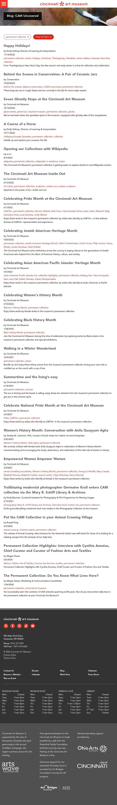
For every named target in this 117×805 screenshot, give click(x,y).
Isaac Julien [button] (88, 211)
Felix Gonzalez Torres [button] (72, 211)
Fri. (3, 707)
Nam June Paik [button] (11, 279)
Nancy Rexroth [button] (76, 475)
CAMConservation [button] (52, 87)
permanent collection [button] (14, 58)
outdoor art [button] (51, 186)
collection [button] (8, 62)
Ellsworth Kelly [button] (102, 211)
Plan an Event (10, 678)
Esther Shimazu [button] (26, 279)
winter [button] (28, 58)
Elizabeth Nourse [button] (12, 475)
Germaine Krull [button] (11, 215)
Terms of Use (10, 658)
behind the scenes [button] (12, 87)
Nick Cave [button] (56, 211)
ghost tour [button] (22, 112)
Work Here (65, 675)
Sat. (4, 710)
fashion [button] (7, 563)
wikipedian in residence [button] (46, 161)
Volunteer (92, 671)
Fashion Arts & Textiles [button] (22, 563)
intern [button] (62, 161)
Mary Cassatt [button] (103, 471)
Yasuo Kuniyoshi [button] (100, 276)
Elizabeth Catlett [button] (29, 475)
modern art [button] (73, 505)
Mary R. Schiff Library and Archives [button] (34, 505)
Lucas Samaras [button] (26, 215)
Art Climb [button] (8, 186)
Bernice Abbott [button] (42, 211)
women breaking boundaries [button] (17, 471)
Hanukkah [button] (70, 58)
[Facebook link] (12, 626)
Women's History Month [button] (15, 308)
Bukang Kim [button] (86, 276)
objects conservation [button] (33, 87)
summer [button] (29, 390)
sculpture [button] (40, 186)
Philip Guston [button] (99, 243)
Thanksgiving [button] (58, 58)
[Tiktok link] (26, 626)
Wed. (4, 701)
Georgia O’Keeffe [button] (87, 471)
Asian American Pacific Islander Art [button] (20, 276)
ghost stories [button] (10, 112)
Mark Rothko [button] (34, 247)
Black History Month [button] (13, 333)
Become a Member (12, 675)
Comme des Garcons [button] (44, 563)
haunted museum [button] (36, 112)
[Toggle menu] (4, 4)
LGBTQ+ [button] (8, 211)
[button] (17, 36)
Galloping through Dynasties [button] (17, 137)
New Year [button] (105, 58)
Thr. (4, 704)
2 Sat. (90, 710)
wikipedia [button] (8, 161)
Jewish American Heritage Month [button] (41, 243)
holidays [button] (36, 58)
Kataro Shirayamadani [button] (45, 279)
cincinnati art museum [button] (35, 588)
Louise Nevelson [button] (19, 247)
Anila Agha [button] (33, 443)
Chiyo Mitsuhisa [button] (60, 475)
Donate (35, 671)
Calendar (36, 675)
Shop (62, 671)
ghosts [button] (71, 112)
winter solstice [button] (83, 58)
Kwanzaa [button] (95, 58)
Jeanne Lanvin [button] (45, 475)
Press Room (93, 675)
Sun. (4, 713)
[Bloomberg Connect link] (6, 626)
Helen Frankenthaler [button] (68, 243)
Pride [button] (6, 418)
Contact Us (9, 671)
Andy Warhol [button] (40, 215)
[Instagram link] (19, 626)
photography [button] (10, 505)
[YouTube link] (32, 626)
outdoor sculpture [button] (67, 186)
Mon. (4, 695)
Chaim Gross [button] (85, 243)
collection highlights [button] (48, 276)
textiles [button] (59, 563)
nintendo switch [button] (27, 530)
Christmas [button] (46, 58)
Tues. (4, 698)
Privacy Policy (10, 655)
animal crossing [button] (11, 530)
